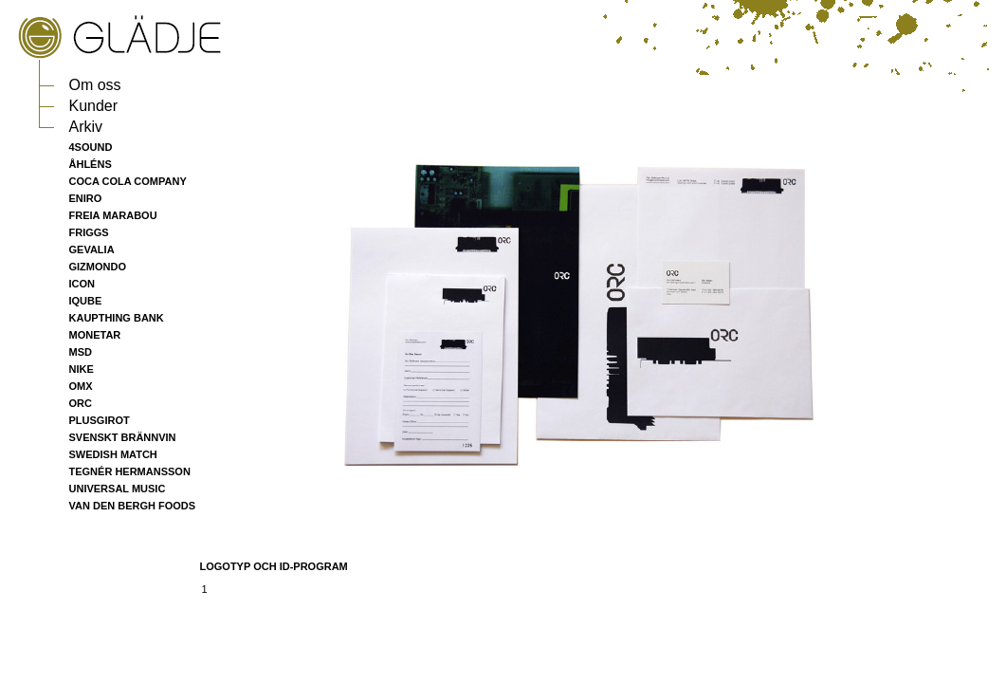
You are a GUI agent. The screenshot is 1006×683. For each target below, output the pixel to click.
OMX (81, 386)
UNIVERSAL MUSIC (117, 488)
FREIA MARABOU (113, 215)
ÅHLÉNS (90, 164)
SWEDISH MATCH (113, 454)
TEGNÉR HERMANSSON (130, 471)
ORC (80, 403)
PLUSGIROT (99, 420)
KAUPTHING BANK (116, 317)
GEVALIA (92, 249)
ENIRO (85, 198)
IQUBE (85, 300)
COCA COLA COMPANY (128, 181)
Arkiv (86, 127)
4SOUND (91, 147)
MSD (80, 352)
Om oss (95, 85)
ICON (82, 283)
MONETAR (95, 335)
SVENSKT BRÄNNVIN (122, 437)
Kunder (94, 106)
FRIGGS (89, 232)
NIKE (81, 369)
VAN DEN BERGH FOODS (132, 505)
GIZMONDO (98, 266)
